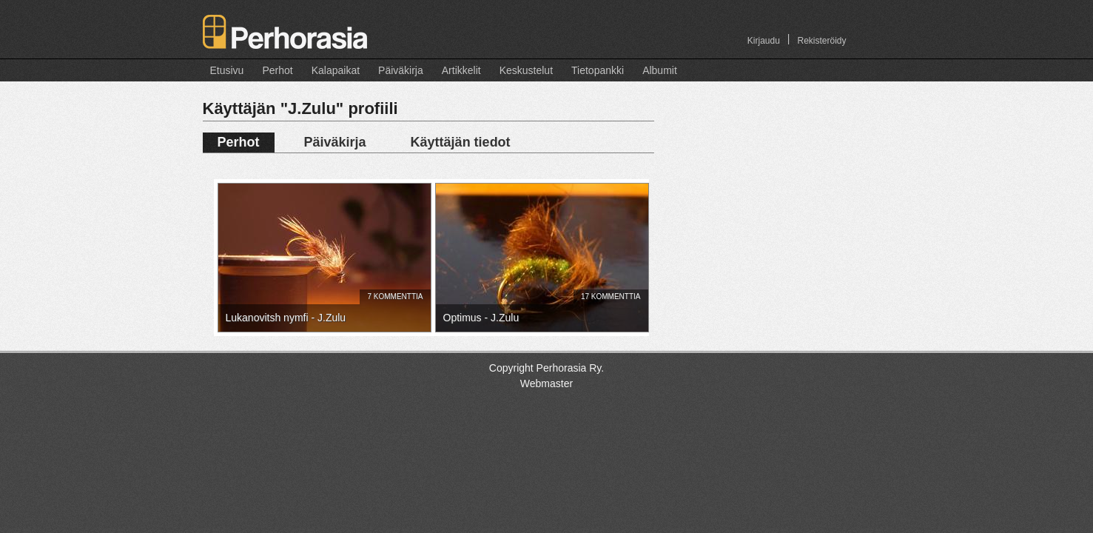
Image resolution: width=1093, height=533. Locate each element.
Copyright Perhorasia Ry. (546, 368)
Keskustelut (526, 70)
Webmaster (546, 383)
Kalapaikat (336, 70)
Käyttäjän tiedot (461, 142)
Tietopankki (597, 70)
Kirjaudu (763, 41)
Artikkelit (461, 70)
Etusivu (227, 70)
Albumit (659, 70)
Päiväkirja (400, 70)
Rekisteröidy (821, 41)
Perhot (277, 70)
